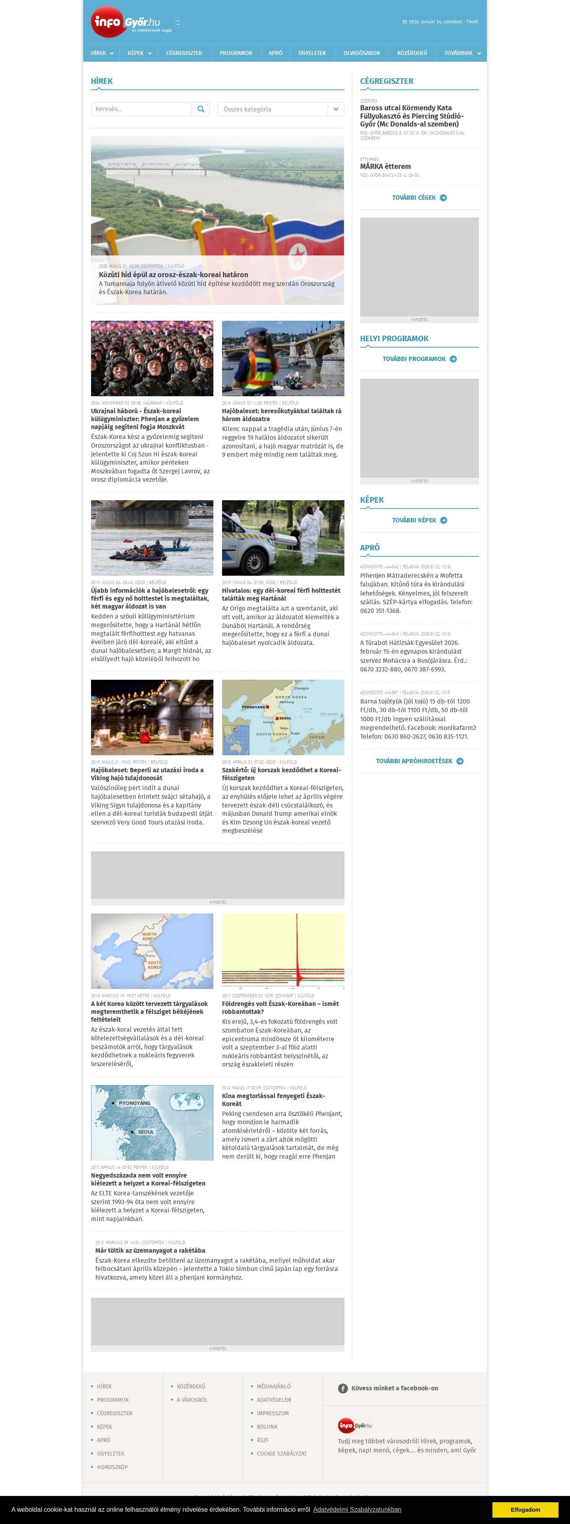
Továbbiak (459, 53)
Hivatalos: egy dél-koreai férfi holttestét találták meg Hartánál (281, 595)
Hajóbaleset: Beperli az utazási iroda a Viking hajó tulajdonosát (147, 774)
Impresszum (273, 1413)
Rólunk (267, 1427)
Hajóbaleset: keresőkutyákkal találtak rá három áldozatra (282, 415)
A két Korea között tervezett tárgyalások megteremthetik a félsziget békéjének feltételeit (149, 1012)
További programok (414, 359)
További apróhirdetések (414, 761)
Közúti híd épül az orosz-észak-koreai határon (173, 275)
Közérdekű (412, 53)
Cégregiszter (184, 53)
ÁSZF (263, 1440)
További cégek (414, 197)
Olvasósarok (362, 53)
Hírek (98, 53)
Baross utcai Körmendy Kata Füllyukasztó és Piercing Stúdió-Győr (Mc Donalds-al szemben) (412, 116)
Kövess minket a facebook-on (395, 1389)
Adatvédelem (274, 1400)
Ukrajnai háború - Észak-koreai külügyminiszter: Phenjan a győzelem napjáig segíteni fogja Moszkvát (145, 419)
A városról (192, 1400)
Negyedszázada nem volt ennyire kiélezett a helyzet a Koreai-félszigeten (148, 1180)
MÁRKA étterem (385, 166)
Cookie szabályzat (282, 1454)
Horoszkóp (112, 1467)
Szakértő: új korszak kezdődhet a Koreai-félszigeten (281, 774)
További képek (414, 520)
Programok (236, 53)
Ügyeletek (312, 53)
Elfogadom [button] (525, 1510)
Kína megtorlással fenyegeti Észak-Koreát (273, 1100)
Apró (276, 53)
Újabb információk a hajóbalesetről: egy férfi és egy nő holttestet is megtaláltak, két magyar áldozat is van (150, 599)
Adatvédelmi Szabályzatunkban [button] (357, 1509)
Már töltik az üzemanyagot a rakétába (150, 1251)
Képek (136, 53)
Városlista (178, 22)
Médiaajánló (274, 1386)
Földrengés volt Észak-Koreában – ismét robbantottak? (280, 1008)
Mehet (201, 109)
